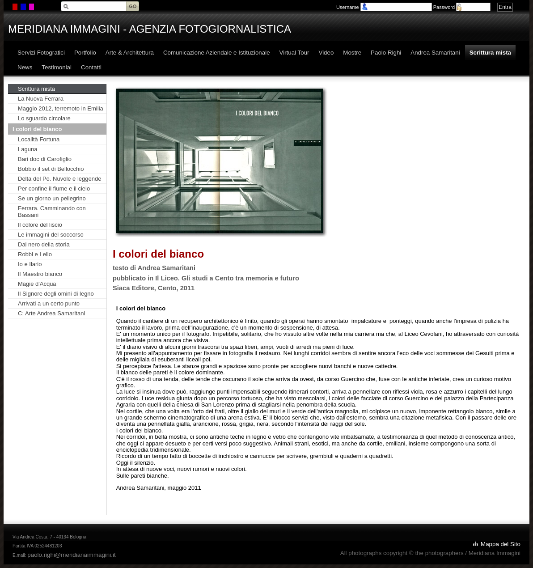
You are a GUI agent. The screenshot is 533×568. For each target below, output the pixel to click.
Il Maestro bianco (40, 274)
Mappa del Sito (500, 544)
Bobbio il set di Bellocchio (51, 168)
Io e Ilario (30, 264)
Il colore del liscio (40, 224)
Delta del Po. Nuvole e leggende (59, 178)
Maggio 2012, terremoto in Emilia (60, 108)
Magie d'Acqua (37, 283)
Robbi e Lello (35, 254)
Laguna (27, 149)
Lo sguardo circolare (44, 118)
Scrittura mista (36, 88)
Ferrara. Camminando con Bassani (52, 211)
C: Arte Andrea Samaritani (51, 313)
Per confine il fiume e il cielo (54, 188)
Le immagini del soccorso (51, 234)
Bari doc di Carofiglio (45, 159)
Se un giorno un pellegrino (52, 198)
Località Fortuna (38, 139)
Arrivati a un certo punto (49, 303)
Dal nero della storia (44, 244)
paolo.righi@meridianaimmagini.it (71, 554)
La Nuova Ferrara (40, 98)
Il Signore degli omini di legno (56, 293)
